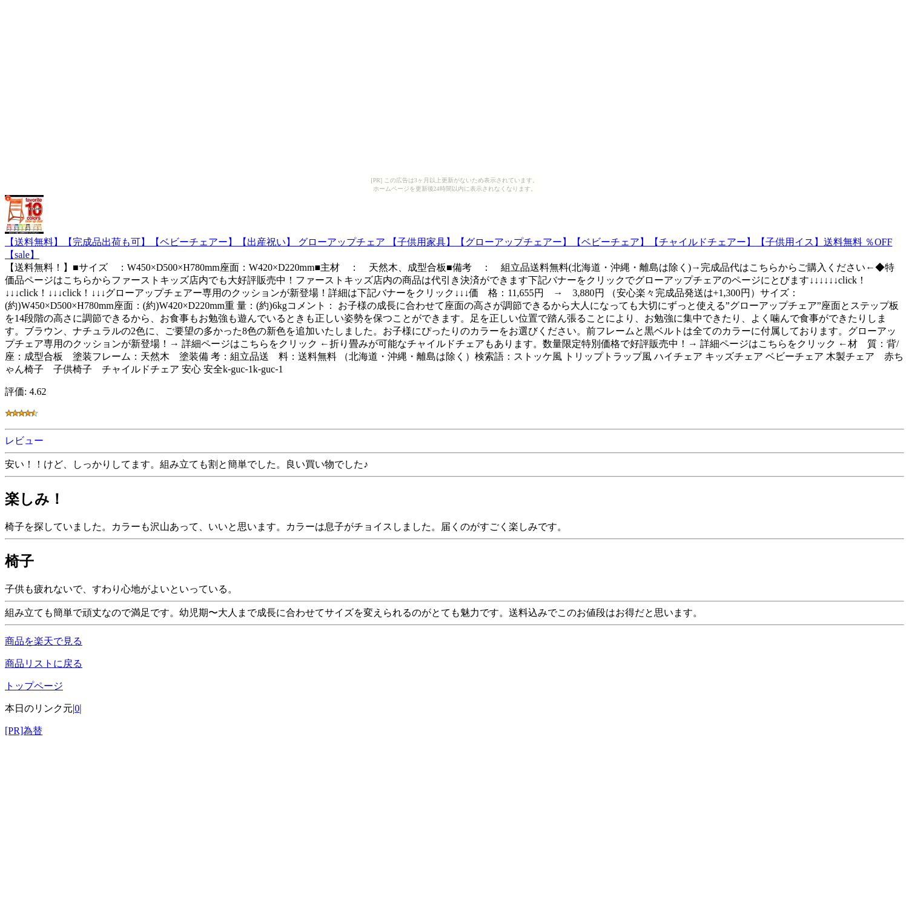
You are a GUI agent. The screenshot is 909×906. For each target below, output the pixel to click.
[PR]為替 (23, 731)
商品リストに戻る (43, 663)
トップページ (34, 686)
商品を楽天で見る (43, 641)
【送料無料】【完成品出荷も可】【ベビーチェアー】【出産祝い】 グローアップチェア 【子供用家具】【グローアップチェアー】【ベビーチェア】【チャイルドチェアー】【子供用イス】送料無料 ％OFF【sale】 (448, 242)
